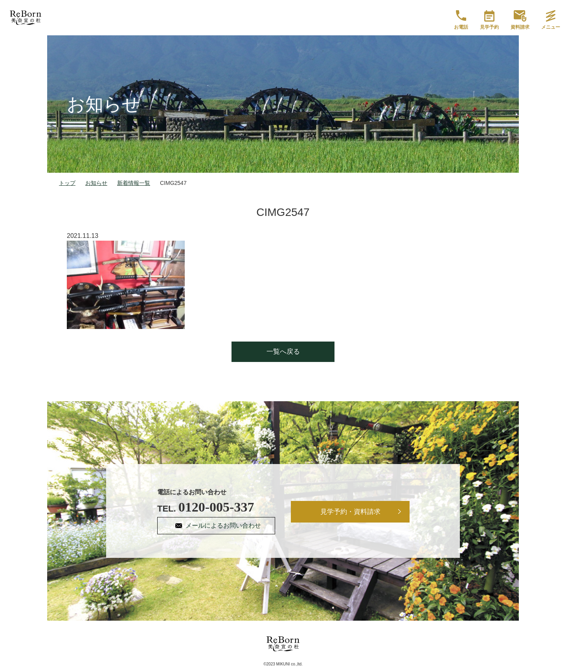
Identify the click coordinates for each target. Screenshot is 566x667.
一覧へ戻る (283, 351)
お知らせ (96, 183)
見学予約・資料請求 (350, 511)
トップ (67, 183)
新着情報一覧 (133, 183)
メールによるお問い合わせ (223, 525)
